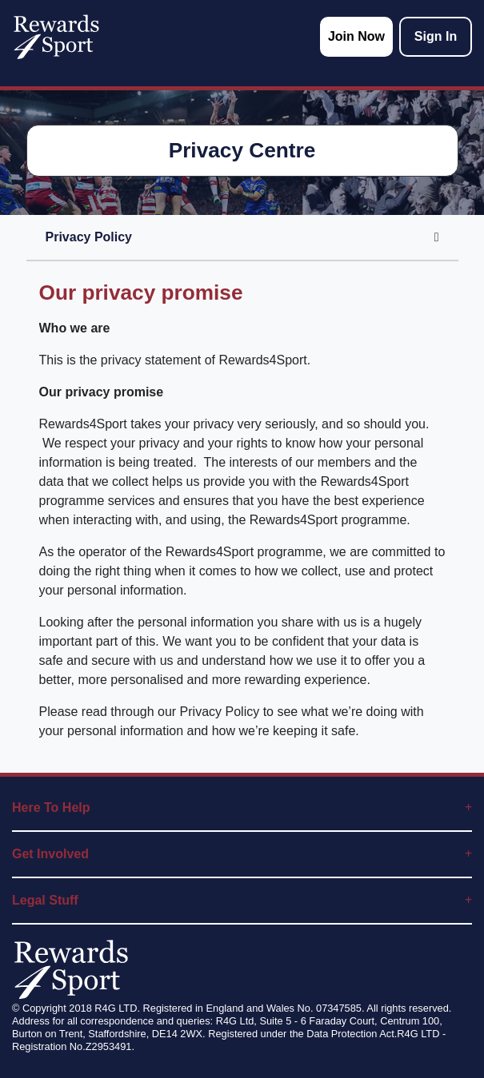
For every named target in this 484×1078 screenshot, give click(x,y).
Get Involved (242, 854)
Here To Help (242, 807)
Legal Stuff (242, 900)
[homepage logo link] (56, 37)
